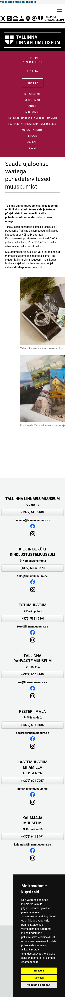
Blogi (32, 147)
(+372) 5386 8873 (32, 568)
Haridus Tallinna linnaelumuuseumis (32, 124)
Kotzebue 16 (32, 829)
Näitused (32, 106)
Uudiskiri (32, 141)
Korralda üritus (32, 130)
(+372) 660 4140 (32, 674)
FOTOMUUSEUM (32, 605)
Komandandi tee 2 (32, 560)
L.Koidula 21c (32, 773)
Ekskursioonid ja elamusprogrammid (32, 118)
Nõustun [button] (39, 970)
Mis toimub (32, 112)
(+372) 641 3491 (32, 836)
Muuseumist (32, 100)
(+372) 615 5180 (32, 512)
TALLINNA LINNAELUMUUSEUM (32, 499)
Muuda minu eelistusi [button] (39, 984)
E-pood (32, 135)
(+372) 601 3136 (32, 725)
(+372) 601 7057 (32, 780)
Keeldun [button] (39, 977)
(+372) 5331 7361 (32, 618)
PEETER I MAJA (32, 711)
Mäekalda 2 (32, 717)
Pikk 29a (32, 667)
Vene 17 (32, 82)
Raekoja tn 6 (32, 611)
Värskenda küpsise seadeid (18, 1)
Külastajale (32, 94)
